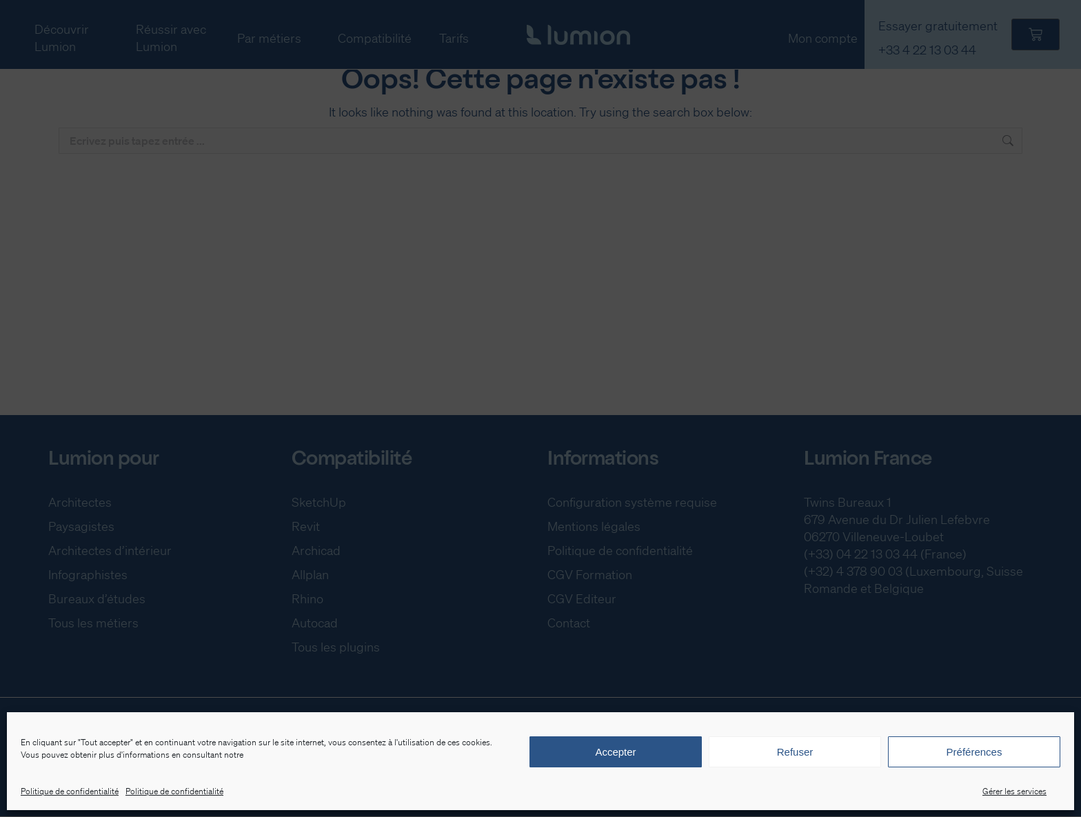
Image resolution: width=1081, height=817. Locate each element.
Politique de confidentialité (70, 791)
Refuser (795, 752)
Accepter (615, 752)
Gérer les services (1014, 791)
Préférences (974, 752)
